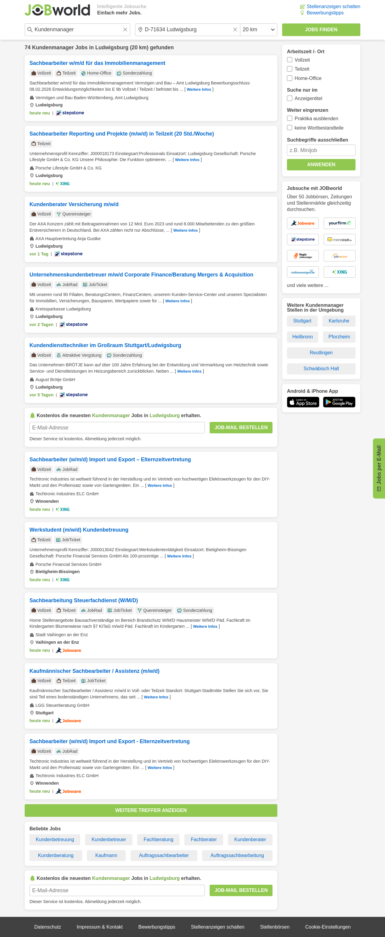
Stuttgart (302, 320)
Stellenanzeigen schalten (333, 6)
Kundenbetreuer (109, 839)
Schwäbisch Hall (321, 368)
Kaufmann (106, 855)
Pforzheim (339, 336)
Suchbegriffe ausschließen (317, 139)
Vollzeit (302, 60)
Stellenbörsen (275, 926)
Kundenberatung (55, 855)
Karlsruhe (339, 320)
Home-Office (308, 78)
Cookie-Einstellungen (328, 926)
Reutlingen (321, 352)
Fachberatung (159, 839)
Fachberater (204, 839)
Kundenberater (250, 839)
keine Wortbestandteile (319, 127)
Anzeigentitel (308, 98)
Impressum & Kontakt (100, 926)
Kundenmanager (53, 47)
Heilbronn (302, 336)
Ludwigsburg (111, 47)
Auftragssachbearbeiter (164, 855)
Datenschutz (47, 926)
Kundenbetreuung (55, 839)
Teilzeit (302, 69)
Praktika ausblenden (316, 118)
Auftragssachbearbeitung (237, 855)
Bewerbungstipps (325, 12)
